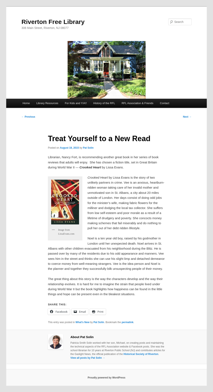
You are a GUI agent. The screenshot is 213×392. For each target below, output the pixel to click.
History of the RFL (104, 103)
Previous (28, 116)
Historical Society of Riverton (141, 354)
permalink (128, 322)
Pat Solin (88, 147)
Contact (164, 103)
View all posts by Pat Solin (87, 357)
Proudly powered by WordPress (106, 377)
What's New (82, 322)
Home (26, 103)
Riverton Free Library (52, 21)
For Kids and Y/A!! (76, 103)
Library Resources (47, 103)
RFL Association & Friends (138, 103)
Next (187, 116)
